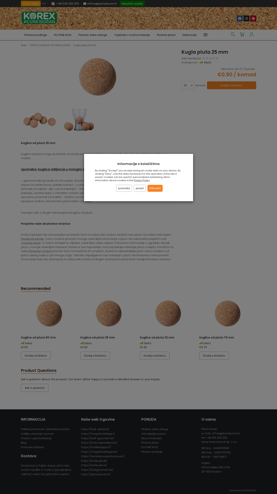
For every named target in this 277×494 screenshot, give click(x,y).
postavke (124, 188)
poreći (140, 188)
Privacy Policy (142, 180)
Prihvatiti (155, 188)
